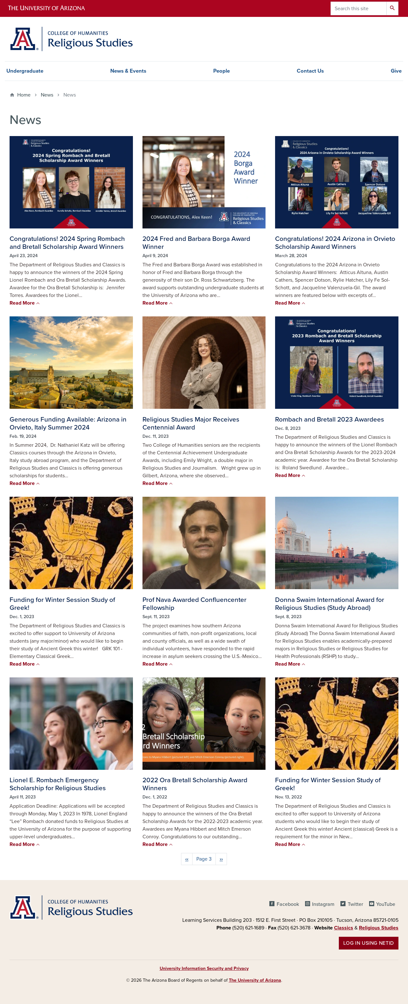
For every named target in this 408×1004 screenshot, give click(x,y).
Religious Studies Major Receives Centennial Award (190, 423)
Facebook (288, 904)
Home (24, 95)
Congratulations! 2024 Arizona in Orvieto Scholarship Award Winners (335, 243)
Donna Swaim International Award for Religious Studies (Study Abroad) (329, 604)
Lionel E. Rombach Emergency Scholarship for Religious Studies (58, 784)
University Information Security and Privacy (204, 968)
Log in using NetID (368, 943)
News (47, 95)
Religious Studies (378, 928)
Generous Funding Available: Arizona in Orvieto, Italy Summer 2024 (68, 423)
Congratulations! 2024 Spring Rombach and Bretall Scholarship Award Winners (67, 243)
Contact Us (310, 71)
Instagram (323, 904)
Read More (22, 303)
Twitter (355, 904)
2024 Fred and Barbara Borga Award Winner (196, 243)
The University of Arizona (255, 980)
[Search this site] (359, 8)
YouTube (385, 904)
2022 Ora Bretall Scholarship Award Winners (194, 784)
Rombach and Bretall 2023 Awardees (329, 419)
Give (396, 71)
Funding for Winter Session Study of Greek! (62, 604)
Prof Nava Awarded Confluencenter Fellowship (194, 604)
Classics (343, 928)
